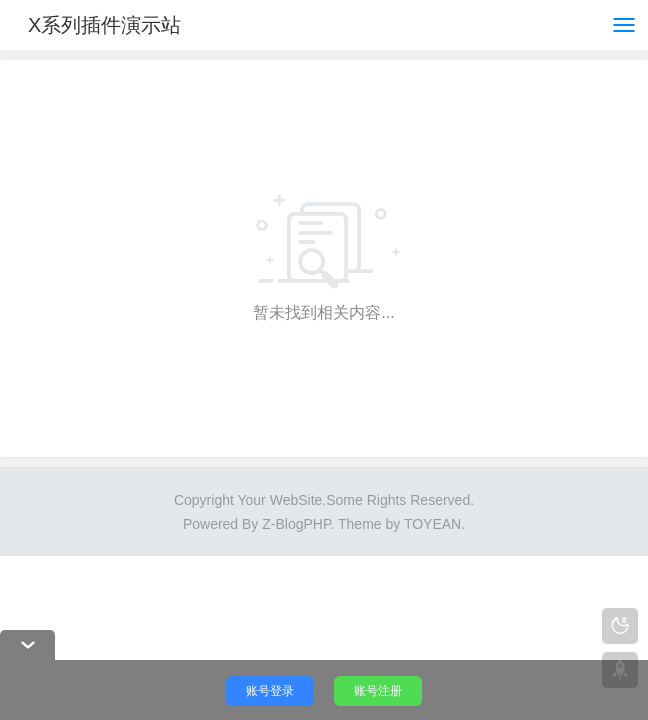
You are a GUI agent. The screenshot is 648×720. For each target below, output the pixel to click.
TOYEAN (432, 524)
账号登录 (270, 691)
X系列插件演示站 (104, 25)
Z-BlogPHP (296, 524)
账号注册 (378, 691)
